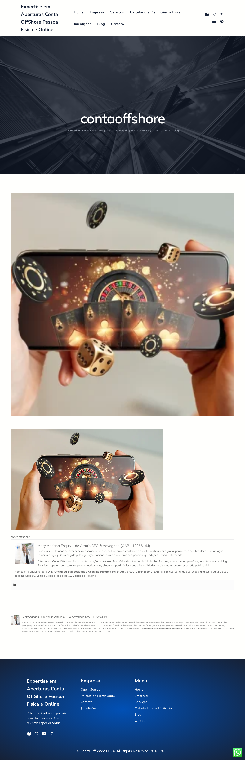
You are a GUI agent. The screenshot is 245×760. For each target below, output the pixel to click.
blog (176, 130)
